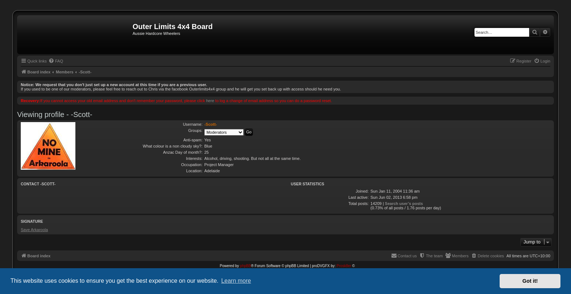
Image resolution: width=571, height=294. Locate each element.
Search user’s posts (404, 203)
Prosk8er (343, 266)
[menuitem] (55, 61)
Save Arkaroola (34, 229)
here (210, 100)
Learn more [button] (236, 281)
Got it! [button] (530, 281)
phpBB (245, 266)
